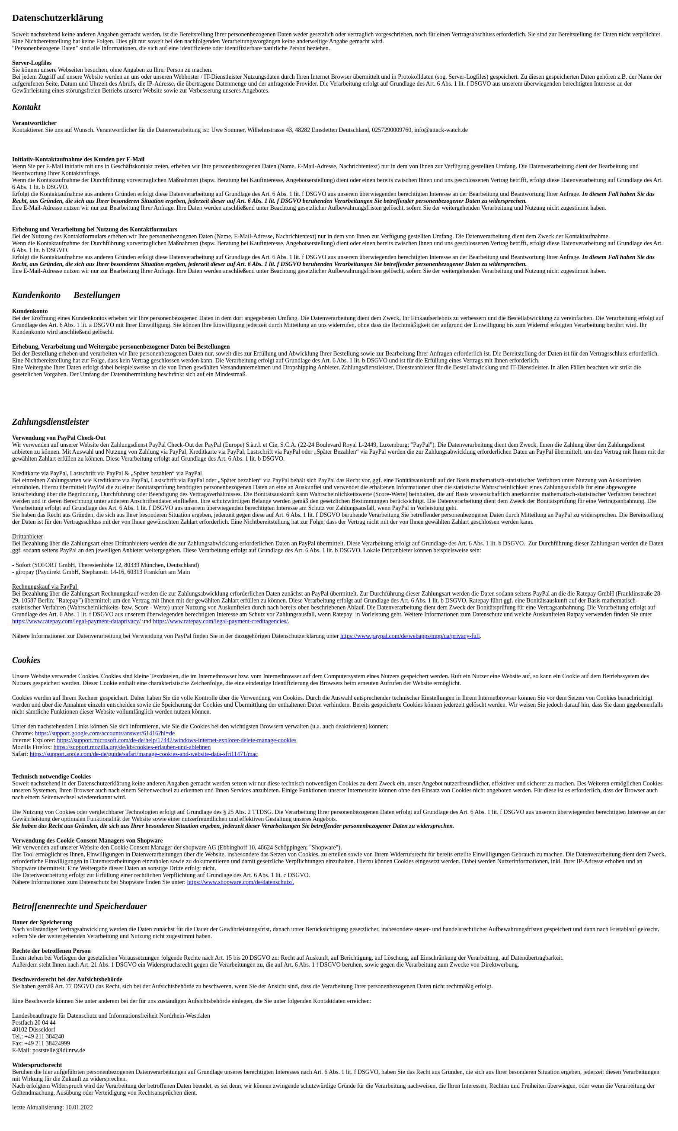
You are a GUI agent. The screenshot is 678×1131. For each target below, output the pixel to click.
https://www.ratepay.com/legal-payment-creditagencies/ (220, 621)
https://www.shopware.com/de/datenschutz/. (240, 882)
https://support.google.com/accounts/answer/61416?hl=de (105, 733)
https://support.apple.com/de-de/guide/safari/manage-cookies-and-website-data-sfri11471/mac (144, 754)
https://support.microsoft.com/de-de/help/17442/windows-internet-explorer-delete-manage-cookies (176, 740)
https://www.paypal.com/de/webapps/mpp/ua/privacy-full (410, 636)
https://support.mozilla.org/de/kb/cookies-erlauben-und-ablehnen (132, 747)
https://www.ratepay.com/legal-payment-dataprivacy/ (76, 621)
